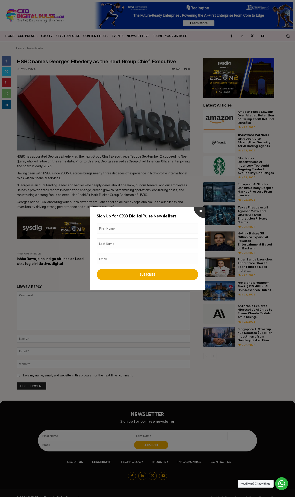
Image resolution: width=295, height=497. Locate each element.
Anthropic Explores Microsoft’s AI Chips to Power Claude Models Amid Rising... (255, 311)
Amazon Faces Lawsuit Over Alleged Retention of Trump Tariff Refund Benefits (256, 117)
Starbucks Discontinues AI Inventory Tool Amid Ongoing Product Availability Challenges (256, 165)
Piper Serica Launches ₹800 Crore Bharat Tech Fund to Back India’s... (255, 264)
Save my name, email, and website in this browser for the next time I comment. (77, 375)
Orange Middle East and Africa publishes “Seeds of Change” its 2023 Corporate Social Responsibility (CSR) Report (149, 264)
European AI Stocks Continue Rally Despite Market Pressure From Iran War (255, 189)
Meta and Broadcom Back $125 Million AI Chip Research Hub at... (256, 286)
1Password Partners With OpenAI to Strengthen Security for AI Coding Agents (254, 140)
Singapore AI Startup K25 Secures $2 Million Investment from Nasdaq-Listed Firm (255, 334)
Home (20, 48)
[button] (287, 36)
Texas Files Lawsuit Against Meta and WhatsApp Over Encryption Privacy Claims (253, 214)
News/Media (35, 48)
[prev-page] (206, 356)
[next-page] (213, 356)
